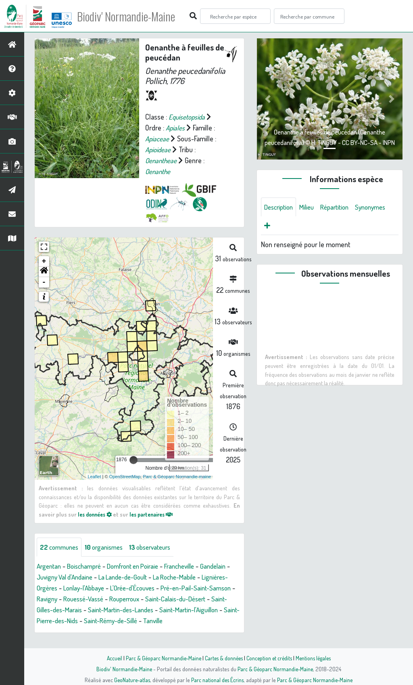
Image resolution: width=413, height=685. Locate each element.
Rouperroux (201, 599)
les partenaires (157, 514)
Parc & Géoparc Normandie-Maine (160, 658)
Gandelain (50, 577)
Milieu (311, 207)
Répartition (341, 207)
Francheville (194, 566)
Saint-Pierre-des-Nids (137, 620)
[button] (44, 272)
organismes (108, 546)
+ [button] (44, 261)
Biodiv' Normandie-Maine (132, 16)
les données (97, 514)
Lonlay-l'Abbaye (141, 588)
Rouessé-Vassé (155, 599)
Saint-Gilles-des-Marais (124, 609)
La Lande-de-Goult (164, 577)
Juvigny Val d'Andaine (101, 577)
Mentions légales (316, 658)
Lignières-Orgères (87, 588)
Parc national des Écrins (217, 679)
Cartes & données (223, 658)
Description (280, 207)
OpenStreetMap (125, 476)
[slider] (133, 460)
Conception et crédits (270, 658)
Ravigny (116, 599)
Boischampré (88, 566)
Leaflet (94, 476)
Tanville (47, 631)
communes (61, 546)
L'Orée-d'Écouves (194, 588)
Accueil (110, 658)
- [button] (44, 282)
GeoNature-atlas (130, 679)
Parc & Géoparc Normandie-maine (177, 476)
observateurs (159, 546)
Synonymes (281, 226)
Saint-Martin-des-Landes (198, 609)
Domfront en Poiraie (142, 566)
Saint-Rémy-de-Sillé (203, 620)
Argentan (50, 566)
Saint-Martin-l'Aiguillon (68, 620)
